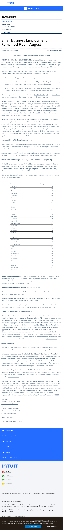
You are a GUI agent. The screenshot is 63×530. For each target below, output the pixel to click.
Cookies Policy (39, 520)
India (24, 374)
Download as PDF (54, 50)
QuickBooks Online (23, 307)
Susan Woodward (7, 108)
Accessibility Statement (11, 458)
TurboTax (54, 354)
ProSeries (45, 363)
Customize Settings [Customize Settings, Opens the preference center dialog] (51, 526)
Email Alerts (6, 32)
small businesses (30, 356)
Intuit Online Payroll (41, 95)
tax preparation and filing (20, 359)
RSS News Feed (9, 447)
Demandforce (46, 361)
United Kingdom (16, 374)
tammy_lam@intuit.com (9, 404)
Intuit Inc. (37, 71)
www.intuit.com (13, 377)
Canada (4, 374)
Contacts (6, 441)
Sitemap (6, 452)
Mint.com (32, 359)
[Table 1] (31, 227)
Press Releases (7, 22)
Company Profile (9, 436)
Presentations (6, 29)
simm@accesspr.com (8, 413)
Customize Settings (19, 516)
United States (56, 372)
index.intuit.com (51, 339)
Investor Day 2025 (8, 27)
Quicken (44, 354)
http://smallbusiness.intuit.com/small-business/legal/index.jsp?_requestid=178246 (30, 395)
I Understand (33, 526)
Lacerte (56, 363)
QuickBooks (35, 354)
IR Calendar (6, 24)
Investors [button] (31, 8)
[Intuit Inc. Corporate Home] (10, 3)
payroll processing (46, 356)
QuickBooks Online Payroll (46, 325)
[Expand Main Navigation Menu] (3, 3)
